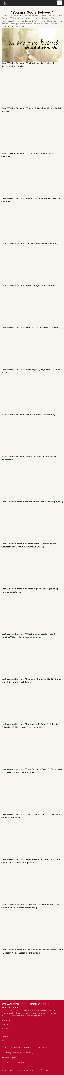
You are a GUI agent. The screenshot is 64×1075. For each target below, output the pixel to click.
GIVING (5, 1040)
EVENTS (5, 1033)
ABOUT (5, 1025)
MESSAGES (6, 1029)
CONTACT (6, 1036)
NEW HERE (6, 1021)
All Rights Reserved (15, 1070)
